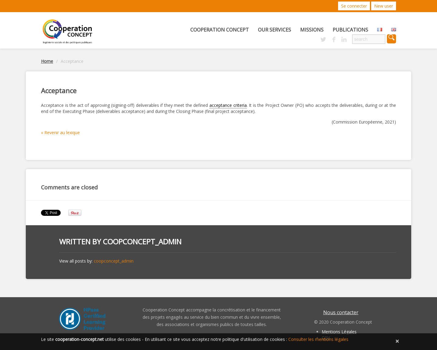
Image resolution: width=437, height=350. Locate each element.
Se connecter (354, 6)
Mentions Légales (339, 332)
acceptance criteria (228, 105)
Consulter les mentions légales (318, 339)
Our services (274, 30)
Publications (350, 30)
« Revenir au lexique (60, 132)
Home (47, 61)
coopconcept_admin (142, 241)
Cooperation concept (219, 30)
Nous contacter (340, 312)
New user (383, 6)
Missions (312, 30)
